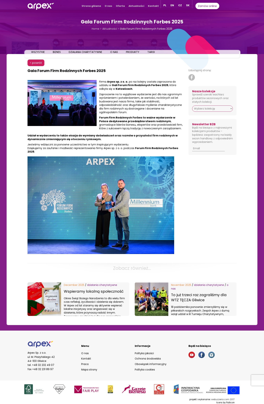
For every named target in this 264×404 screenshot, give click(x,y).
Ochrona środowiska (148, 358)
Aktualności (136, 6)
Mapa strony (89, 369)
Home (95, 29)
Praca (85, 364)
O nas (108, 6)
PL (164, 5)
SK (188, 5)
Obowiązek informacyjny (150, 364)
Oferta (120, 6)
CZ (180, 5)
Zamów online (207, 6)
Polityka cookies (145, 369)
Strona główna (91, 6)
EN (172, 5)
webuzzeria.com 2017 (223, 399)
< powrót (36, 63)
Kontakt (153, 6)
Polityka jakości (144, 353)
